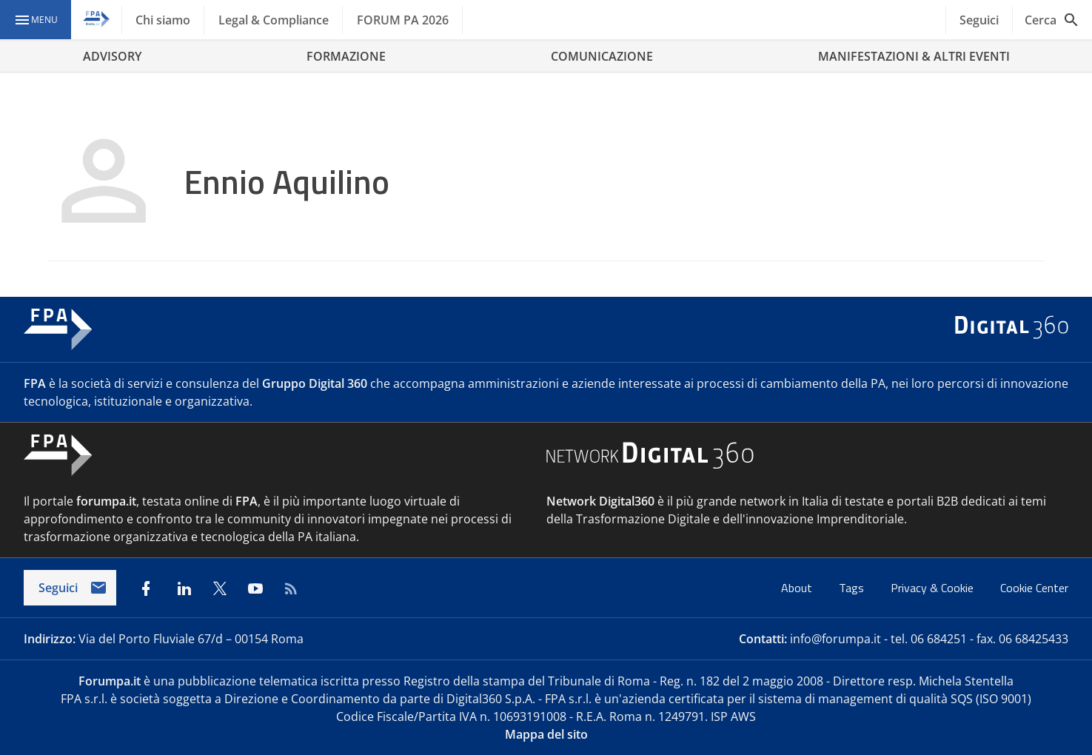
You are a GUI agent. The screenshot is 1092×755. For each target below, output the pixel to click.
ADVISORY (112, 56)
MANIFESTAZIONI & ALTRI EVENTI (914, 56)
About (798, 588)
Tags (853, 588)
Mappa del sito (546, 734)
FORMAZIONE (346, 56)
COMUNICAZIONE (602, 56)
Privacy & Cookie (934, 588)
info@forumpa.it (835, 639)
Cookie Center (1034, 588)
